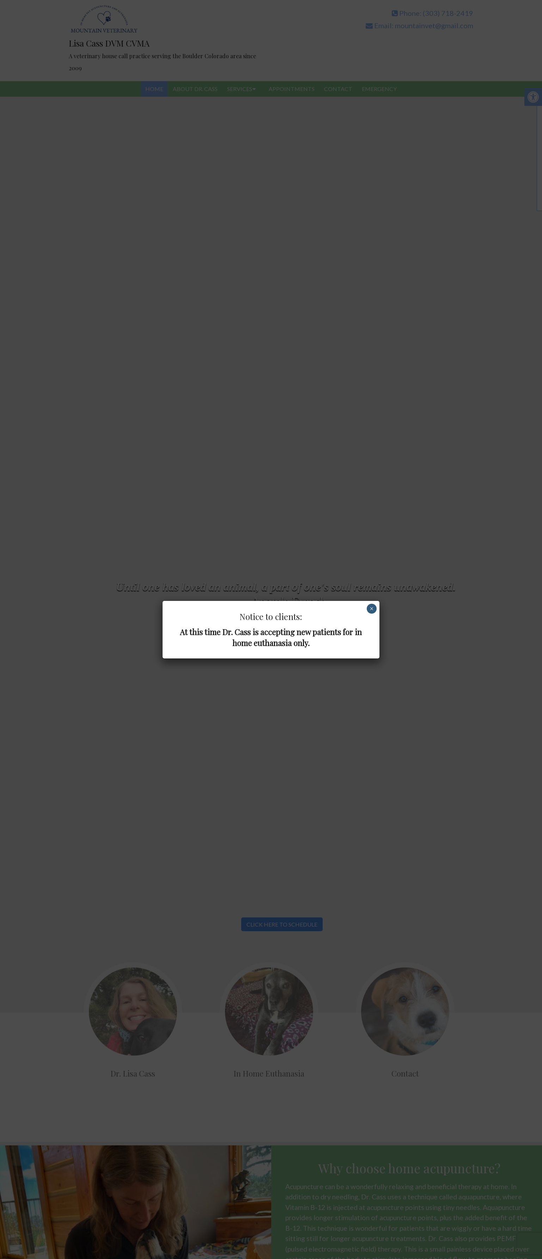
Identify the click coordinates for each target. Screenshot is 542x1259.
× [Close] (371, 609)
